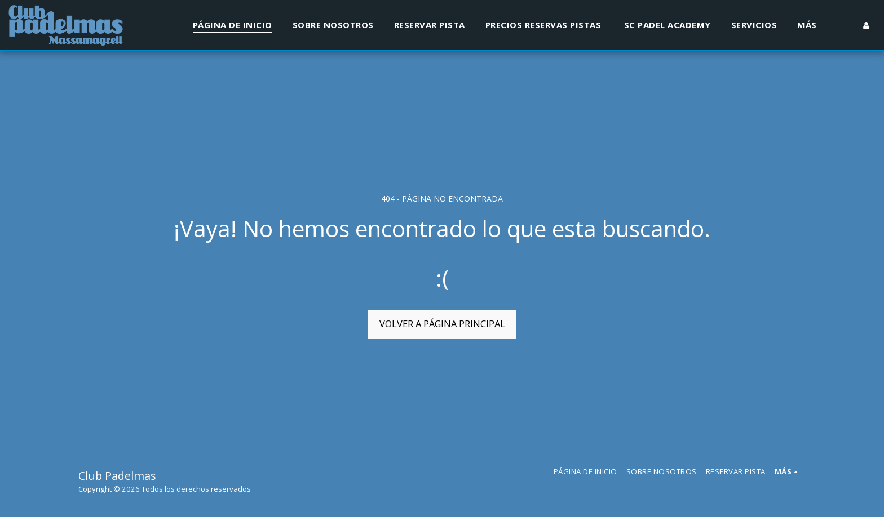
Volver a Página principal (442, 323)
